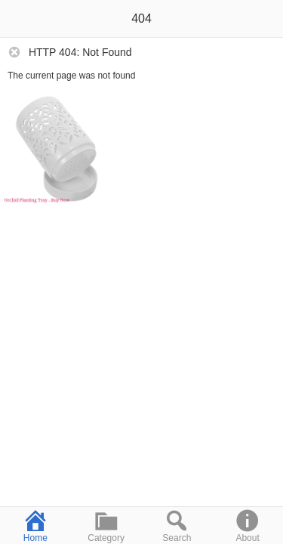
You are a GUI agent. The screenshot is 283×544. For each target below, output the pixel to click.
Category (106, 525)
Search (177, 525)
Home (35, 525)
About (247, 525)
